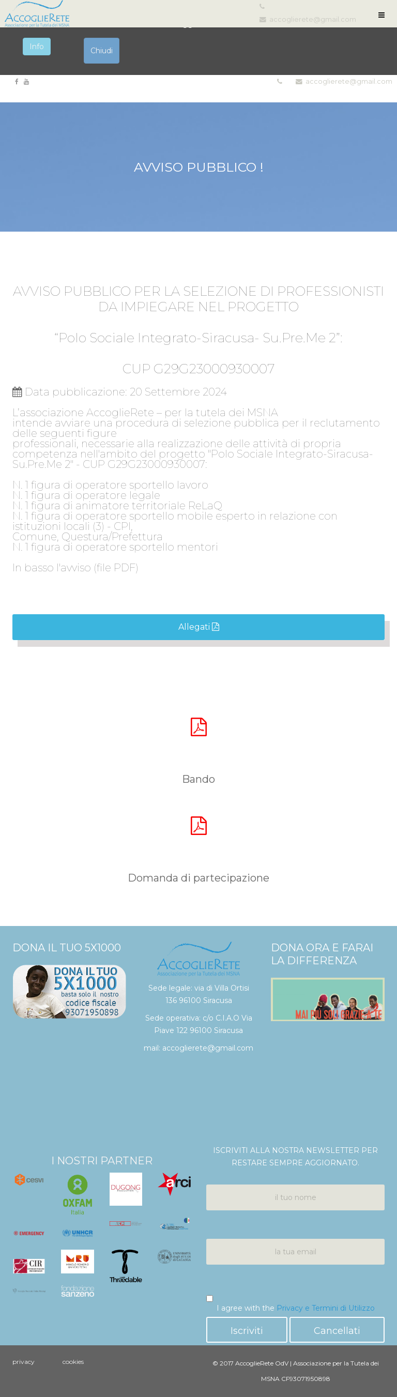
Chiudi (101, 50)
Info (36, 46)
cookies (73, 1361)
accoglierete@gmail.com (349, 81)
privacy (23, 1361)
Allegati (198, 627)
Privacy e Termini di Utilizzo (326, 1308)
